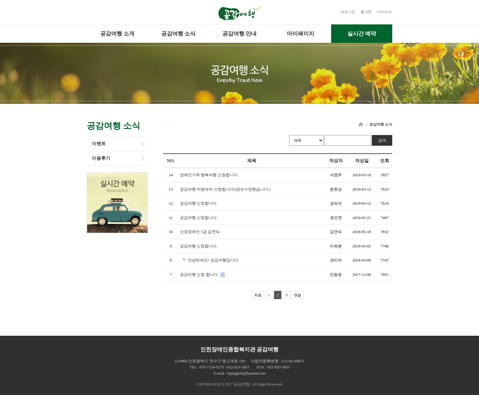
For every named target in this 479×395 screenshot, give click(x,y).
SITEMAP (384, 12)
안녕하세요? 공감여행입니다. (213, 260)
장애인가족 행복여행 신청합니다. (209, 175)
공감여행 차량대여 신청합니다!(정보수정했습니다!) (225, 189)
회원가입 (348, 12)
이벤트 (99, 143)
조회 (384, 160)
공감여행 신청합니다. (199, 217)
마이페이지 (300, 34)
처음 (257, 295)
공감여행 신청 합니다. (200, 274)
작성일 (362, 160)
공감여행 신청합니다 (198, 203)
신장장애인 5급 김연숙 (200, 231)
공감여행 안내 (239, 34)
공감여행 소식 (178, 34)
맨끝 (297, 295)
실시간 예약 (361, 34)
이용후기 (101, 158)
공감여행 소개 (117, 34)
